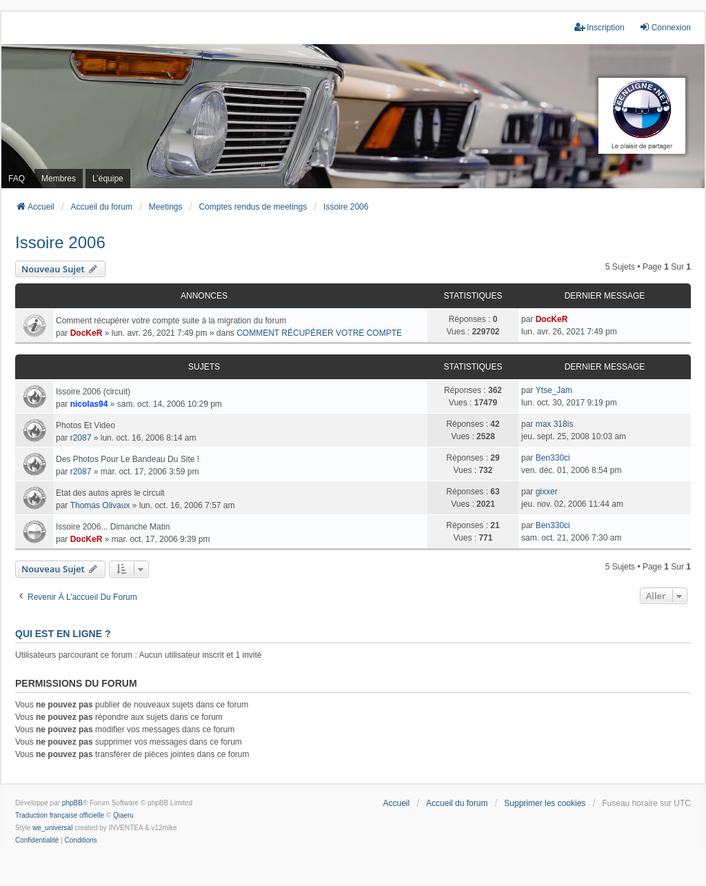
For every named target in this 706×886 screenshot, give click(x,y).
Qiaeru (123, 815)
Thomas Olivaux (100, 505)
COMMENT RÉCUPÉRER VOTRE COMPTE (319, 333)
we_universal (52, 828)
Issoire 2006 (60, 242)
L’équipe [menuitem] (107, 178)
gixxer (547, 491)
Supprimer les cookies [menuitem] (544, 803)
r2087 (81, 438)
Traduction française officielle (59, 815)
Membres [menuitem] (58, 178)
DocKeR (86, 333)
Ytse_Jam (554, 390)
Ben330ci (553, 458)
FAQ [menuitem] (16, 178)
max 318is (555, 424)
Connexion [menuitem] (665, 27)
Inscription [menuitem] (599, 27)
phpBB (72, 803)
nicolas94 (89, 404)
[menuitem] (37, 840)
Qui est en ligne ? (62, 633)
